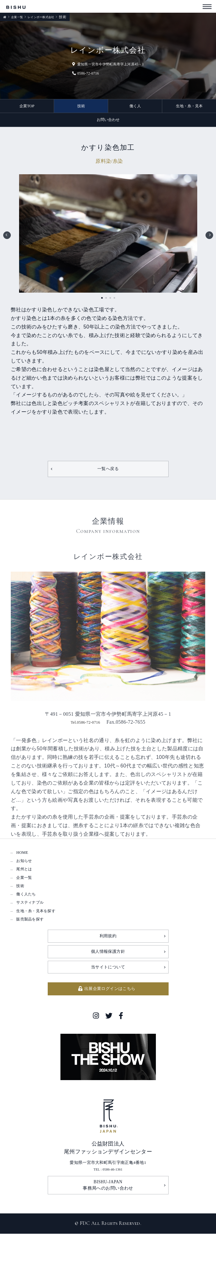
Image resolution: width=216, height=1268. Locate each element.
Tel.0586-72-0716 (85, 727)
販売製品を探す (34, 942)
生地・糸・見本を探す (42, 932)
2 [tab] (106, 301)
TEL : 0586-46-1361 (107, 1200)
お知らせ (26, 869)
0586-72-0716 (77, 73)
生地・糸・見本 (189, 107)
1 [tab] (102, 301)
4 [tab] (114, 301)
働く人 (135, 107)
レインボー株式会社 (47, 17)
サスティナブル (34, 921)
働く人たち (29, 911)
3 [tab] (110, 301)
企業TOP (27, 107)
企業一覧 (19, 17)
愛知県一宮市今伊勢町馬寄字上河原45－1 (108, 63)
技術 (81, 107)
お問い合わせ (108, 122)
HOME (23, 858)
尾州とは (26, 879)
